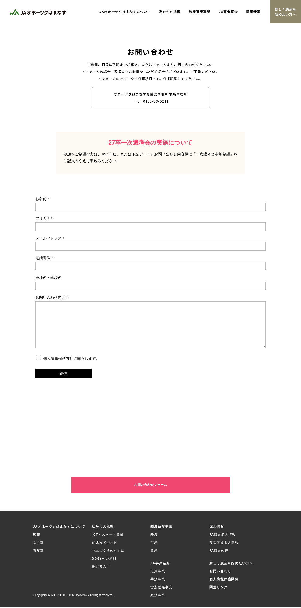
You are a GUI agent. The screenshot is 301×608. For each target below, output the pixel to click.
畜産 (154, 543)
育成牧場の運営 (104, 543)
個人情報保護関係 (223, 580)
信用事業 (157, 572)
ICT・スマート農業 (108, 535)
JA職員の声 (219, 551)
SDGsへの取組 (104, 559)
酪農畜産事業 (161, 527)
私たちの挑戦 (103, 527)
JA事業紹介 (160, 564)
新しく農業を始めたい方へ (285, 11)
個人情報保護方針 (58, 358)
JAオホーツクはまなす (38, 12)
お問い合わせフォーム (150, 485)
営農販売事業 (161, 588)
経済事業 (157, 596)
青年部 (38, 551)
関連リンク (218, 588)
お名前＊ (150, 204)
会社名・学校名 (150, 283)
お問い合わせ (220, 572)
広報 (36, 535)
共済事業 (157, 580)
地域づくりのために (108, 551)
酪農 (154, 535)
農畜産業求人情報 (223, 543)
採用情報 (216, 527)
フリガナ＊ (150, 224)
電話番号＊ (150, 263)
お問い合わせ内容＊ (150, 321)
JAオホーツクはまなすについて (59, 527)
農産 (154, 551)
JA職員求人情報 (222, 535)
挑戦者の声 (101, 567)
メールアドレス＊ (150, 243)
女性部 (38, 543)
